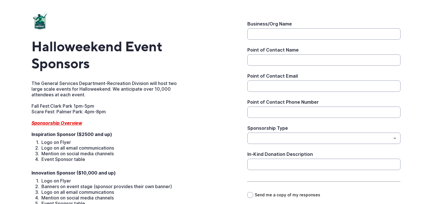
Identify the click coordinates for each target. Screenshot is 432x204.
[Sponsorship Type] (319, 138)
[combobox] (324, 138)
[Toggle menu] (395, 138)
